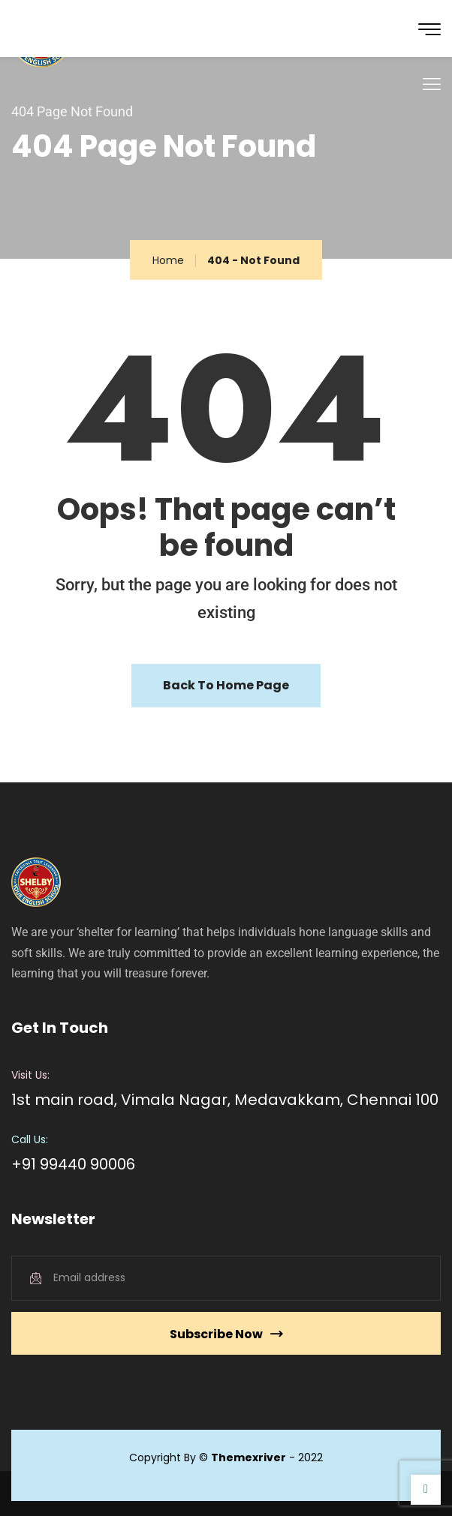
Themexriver (248, 1457)
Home (168, 260)
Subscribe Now (226, 1334)
